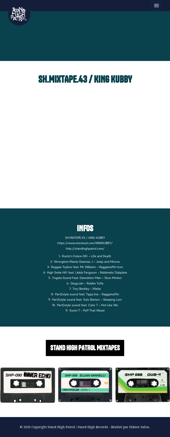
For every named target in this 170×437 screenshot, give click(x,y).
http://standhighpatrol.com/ (85, 249)
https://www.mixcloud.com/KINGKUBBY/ (85, 243)
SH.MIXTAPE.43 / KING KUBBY (85, 79)
